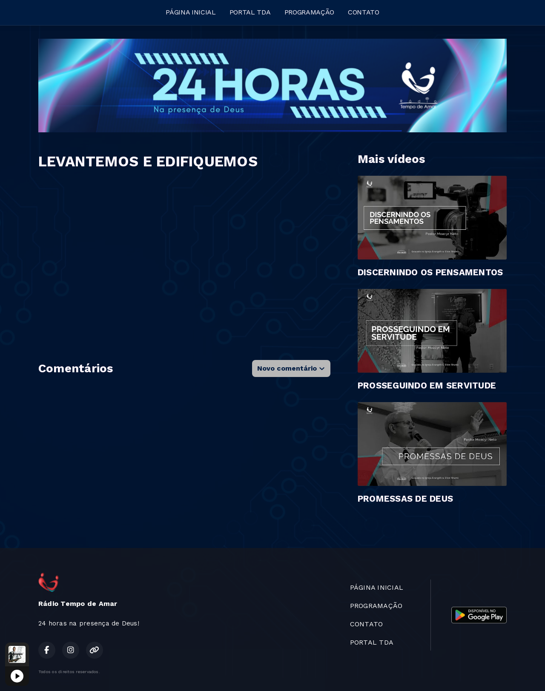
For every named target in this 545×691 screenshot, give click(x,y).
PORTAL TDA (250, 12)
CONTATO (363, 12)
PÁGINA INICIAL (191, 12)
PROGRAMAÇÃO (309, 12)
